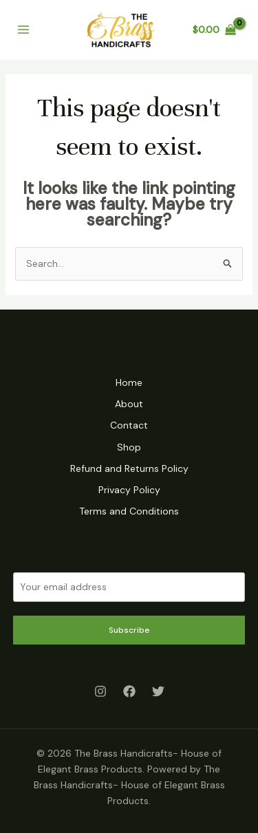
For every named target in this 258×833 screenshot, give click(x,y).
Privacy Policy (129, 490)
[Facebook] (129, 691)
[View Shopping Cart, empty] (214, 30)
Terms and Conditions (129, 511)
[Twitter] (158, 691)
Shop (129, 447)
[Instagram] (100, 691)
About (129, 404)
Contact (129, 425)
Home (129, 382)
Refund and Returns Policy (129, 468)
